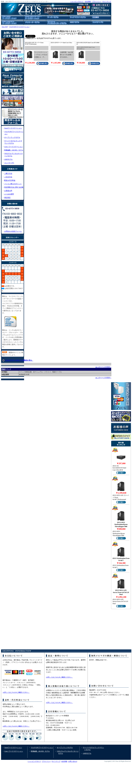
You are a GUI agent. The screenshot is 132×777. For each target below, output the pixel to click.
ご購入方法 (8, 173)
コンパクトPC (9, 163)
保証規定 (7, 197)
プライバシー (96, 1)
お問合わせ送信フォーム (13, 231)
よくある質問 (9, 194)
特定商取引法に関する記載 (13, 187)
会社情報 (88, 1)
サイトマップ (106, 1)
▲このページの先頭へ (103, 367)
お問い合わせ (72, 761)
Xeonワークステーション (13, 128)
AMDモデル (8, 159)
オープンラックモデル (12, 137)
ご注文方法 (8, 177)
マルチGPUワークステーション (19, 26)
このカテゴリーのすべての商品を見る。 (19, 360)
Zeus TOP (5, 26)
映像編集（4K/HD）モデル (13, 150)
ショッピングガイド (76, 1)
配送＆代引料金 (9, 180)
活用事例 (7, 763)
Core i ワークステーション (13, 147)
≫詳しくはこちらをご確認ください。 (16, 692)
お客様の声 (8, 191)
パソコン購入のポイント (13, 184)
